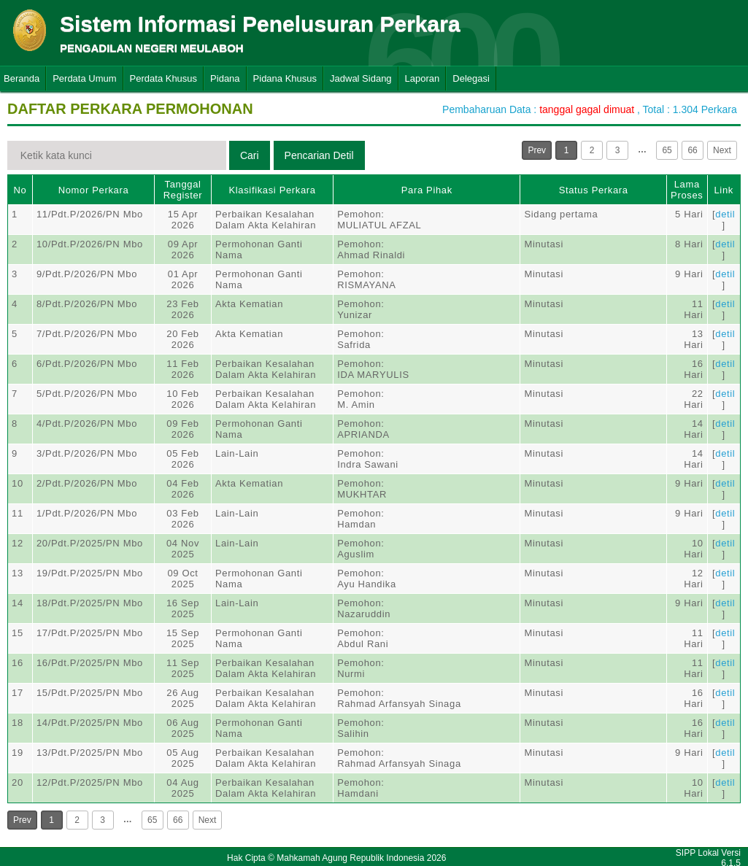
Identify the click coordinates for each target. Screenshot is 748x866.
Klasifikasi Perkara (271, 190)
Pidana (224, 78)
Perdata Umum (84, 78)
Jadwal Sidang (361, 78)
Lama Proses (687, 190)
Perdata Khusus (164, 78)
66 (692, 150)
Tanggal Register (183, 190)
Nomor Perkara (93, 190)
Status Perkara (593, 190)
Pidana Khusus (285, 78)
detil (725, 214)
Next (722, 150)
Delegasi (471, 78)
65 (666, 150)
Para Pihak (426, 190)
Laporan (422, 78)
